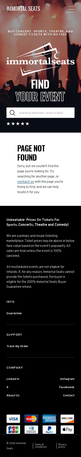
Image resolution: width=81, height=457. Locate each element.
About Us (12, 395)
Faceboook (67, 387)
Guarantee (14, 313)
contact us (25, 182)
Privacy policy (62, 446)
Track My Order (17, 346)
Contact (69, 395)
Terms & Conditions (41, 446)
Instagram (67, 379)
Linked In (12, 379)
